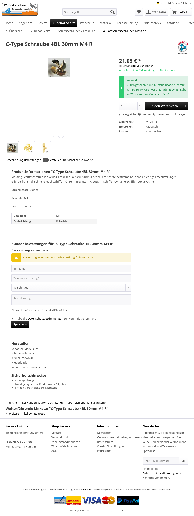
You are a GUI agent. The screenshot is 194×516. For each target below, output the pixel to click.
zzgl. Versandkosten (142, 65)
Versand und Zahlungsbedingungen (65, 440)
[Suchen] (113, 12)
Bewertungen (36, 160)
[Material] (105, 23)
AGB (54, 451)
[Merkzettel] (139, 12)
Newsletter (104, 433)
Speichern (20, 324)
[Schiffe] (42, 23)
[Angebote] (25, 23)
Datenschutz (105, 442)
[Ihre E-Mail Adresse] (161, 461)
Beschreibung (14, 160)
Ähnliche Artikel (16, 402)
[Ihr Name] (71, 268)
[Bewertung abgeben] (71, 288)
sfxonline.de (118, 510)
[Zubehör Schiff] (63, 23)
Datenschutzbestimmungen (45, 318)
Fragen (180, 114)
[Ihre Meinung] (71, 299)
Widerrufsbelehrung (64, 446)
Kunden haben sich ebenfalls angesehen (81, 402)
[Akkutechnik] (152, 23)
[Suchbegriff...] (89, 12)
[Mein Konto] (156, 12)
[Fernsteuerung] (127, 23)
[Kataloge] (173, 23)
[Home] (9, 23)
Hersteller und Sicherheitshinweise (70, 160)
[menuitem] (89, 13)
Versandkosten (82, 489)
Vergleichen (128, 114)
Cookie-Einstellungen (110, 446)
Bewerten (161, 114)
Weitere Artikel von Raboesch (26, 413)
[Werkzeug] (87, 23)
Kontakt (56, 433)
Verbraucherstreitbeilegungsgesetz (119, 437)
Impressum (104, 451)
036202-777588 (19, 441)
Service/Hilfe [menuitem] (178, 3)
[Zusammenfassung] (71, 278)
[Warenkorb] (181, 12)
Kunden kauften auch (40, 402)
